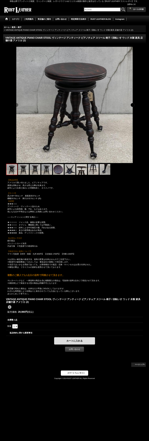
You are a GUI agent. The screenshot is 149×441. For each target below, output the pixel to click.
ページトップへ (140, 364)
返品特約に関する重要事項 (21, 333)
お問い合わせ (74, 349)
